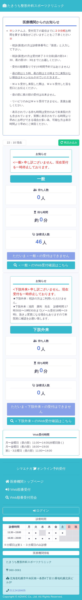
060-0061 (15, 570)
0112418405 (18, 590)
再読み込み (68, 142)
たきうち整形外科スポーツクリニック (33, 5)
